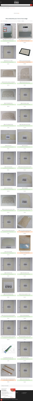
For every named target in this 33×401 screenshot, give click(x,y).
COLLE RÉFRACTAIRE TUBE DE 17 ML (8, 357)
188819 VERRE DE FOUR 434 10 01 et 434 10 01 (25, 39)
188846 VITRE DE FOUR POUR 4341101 (25, 251)
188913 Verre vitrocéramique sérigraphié (24, 60)
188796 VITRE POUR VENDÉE (8, 251)
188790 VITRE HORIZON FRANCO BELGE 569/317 (8, 230)
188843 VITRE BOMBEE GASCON (8, 103)
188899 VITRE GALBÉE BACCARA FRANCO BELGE (24, 230)
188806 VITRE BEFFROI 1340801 (25, 103)
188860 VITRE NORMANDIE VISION (8, 124)
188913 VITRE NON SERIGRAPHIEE (24, 315)
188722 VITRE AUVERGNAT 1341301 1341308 (25, 336)
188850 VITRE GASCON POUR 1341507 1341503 (8, 209)
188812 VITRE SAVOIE (25, 145)
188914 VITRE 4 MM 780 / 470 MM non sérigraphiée (8, 336)
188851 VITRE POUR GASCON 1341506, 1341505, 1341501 (24, 209)
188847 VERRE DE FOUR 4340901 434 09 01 (8, 39)
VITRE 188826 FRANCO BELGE (25, 357)
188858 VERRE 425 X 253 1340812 (8, 60)
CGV (10, 399)
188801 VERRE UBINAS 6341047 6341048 (24, 124)
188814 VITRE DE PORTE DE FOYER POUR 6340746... (8, 315)
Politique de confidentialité (15, 399)
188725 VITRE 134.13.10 (8, 145)
